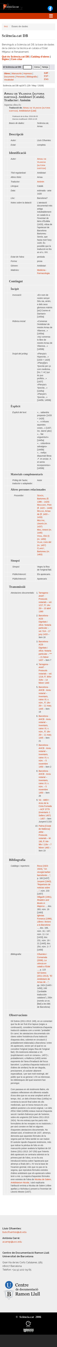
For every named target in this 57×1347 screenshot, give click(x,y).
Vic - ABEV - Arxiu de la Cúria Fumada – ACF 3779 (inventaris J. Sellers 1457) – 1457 (45, 809)
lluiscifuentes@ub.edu (14, 1232)
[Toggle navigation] (51, 16)
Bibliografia (32, 77)
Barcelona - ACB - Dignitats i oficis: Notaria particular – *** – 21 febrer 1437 (45, 650)
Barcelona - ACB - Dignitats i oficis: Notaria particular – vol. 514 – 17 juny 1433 (45, 625)
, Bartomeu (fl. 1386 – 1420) (43, 498)
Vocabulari (9, 80)
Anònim (40, 182)
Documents (9, 77)
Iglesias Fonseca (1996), (44, 921)
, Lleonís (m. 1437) (42, 523)
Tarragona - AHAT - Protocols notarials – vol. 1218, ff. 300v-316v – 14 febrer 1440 (45, 673)
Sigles (5, 59)
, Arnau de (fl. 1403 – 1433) (44, 514)
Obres (7, 73)
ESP (46, 76)
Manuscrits (17, 73)
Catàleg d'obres (40, 56)
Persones (20, 77)
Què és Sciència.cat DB (15, 56)
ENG (46, 79)
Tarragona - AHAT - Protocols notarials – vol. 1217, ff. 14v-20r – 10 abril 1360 (45, 602)
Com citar (16, 59)
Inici (6, 26)
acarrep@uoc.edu (12, 1241)
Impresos (27, 73)
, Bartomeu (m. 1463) (43, 551)
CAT (46, 73)
